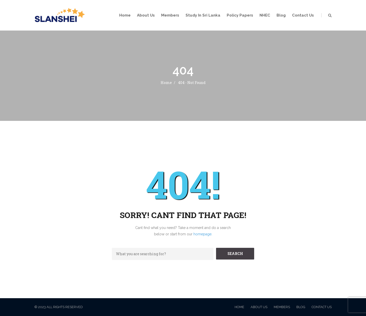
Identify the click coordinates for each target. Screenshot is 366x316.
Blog (281, 15)
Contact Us (303, 15)
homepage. (202, 234)
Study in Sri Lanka (203, 15)
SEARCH (235, 253)
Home (125, 15)
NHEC (265, 15)
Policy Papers (240, 15)
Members (170, 15)
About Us (146, 15)
